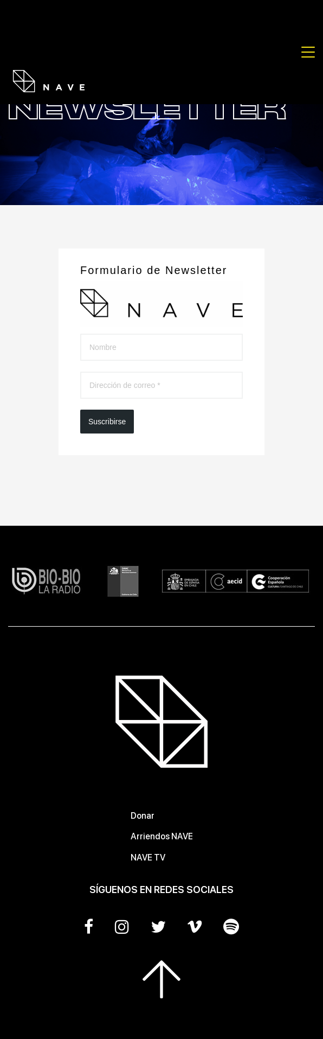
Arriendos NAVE (162, 836)
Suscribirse (107, 421)
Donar (142, 816)
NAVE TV (148, 857)
